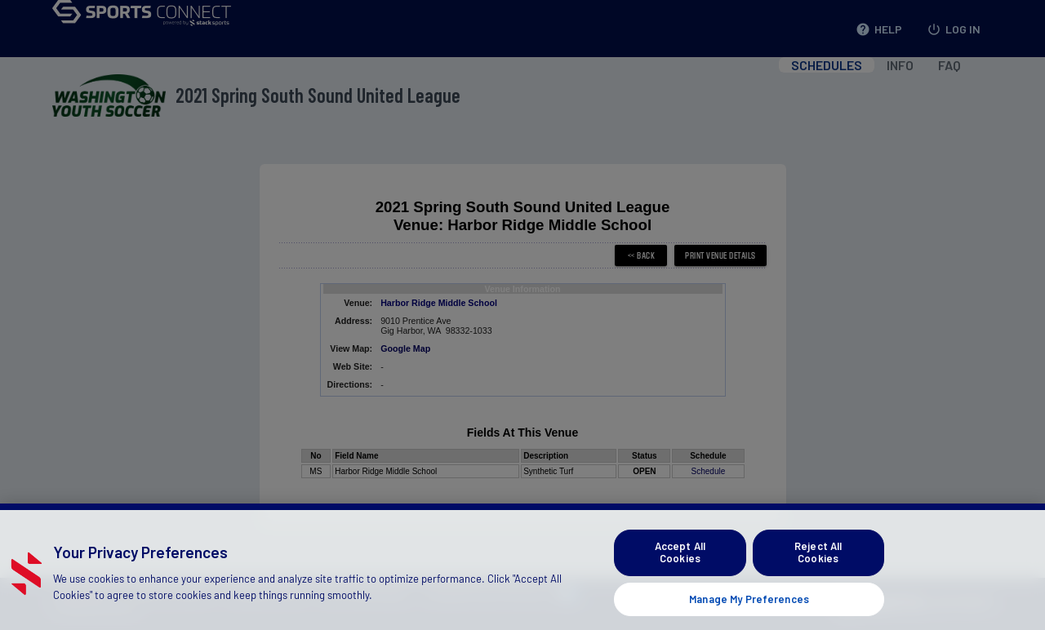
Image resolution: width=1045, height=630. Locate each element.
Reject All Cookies (818, 570)
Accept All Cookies (680, 570)
